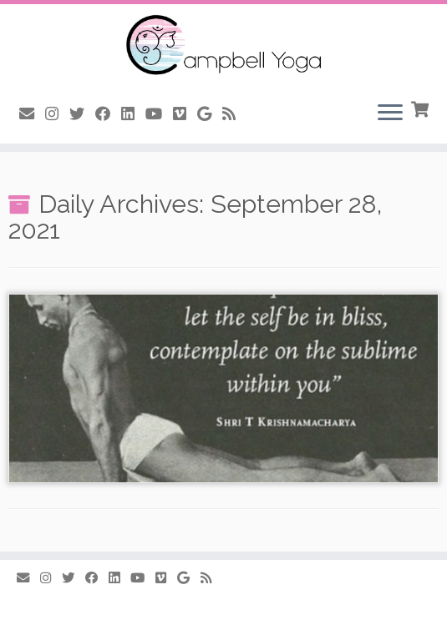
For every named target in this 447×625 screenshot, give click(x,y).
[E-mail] (32, 114)
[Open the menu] (390, 113)
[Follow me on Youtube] (159, 114)
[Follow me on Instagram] (57, 114)
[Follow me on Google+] (209, 114)
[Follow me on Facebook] (108, 114)
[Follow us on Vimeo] (185, 114)
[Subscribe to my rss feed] (234, 114)
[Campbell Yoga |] (223, 46)
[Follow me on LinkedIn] (133, 114)
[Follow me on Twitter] (82, 114)
